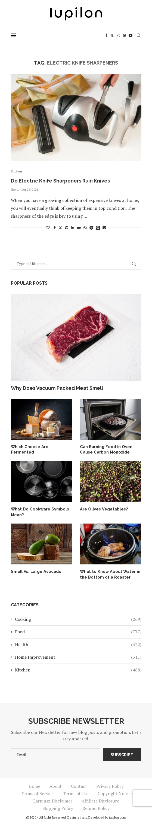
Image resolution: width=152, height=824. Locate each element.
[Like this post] (48, 227)
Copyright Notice (115, 792)
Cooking (78, 618)
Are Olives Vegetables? (102, 508)
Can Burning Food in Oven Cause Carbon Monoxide (105, 449)
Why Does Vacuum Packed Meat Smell (57, 388)
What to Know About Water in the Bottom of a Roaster (108, 573)
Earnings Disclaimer (52, 800)
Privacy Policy (110, 785)
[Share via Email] (104, 227)
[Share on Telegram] (91, 227)
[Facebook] (106, 35)
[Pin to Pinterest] (66, 227)
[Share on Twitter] (60, 227)
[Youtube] (130, 35)
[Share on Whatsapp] (85, 227)
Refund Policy (96, 807)
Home (34, 785)
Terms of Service (37, 792)
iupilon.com (117, 816)
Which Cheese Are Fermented (40, 446)
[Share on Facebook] (55, 227)
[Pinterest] (124, 35)
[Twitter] (112, 35)
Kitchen (78, 668)
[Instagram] (118, 35)
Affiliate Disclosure (100, 800)
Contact (79, 785)
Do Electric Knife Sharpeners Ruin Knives (60, 181)
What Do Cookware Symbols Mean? (38, 511)
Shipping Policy (57, 807)
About (55, 785)
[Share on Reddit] (79, 227)
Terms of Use (75, 792)
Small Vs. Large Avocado (35, 570)
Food (78, 631)
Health (78, 643)
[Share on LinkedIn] (72, 227)
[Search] (138, 35)
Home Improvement (78, 656)
